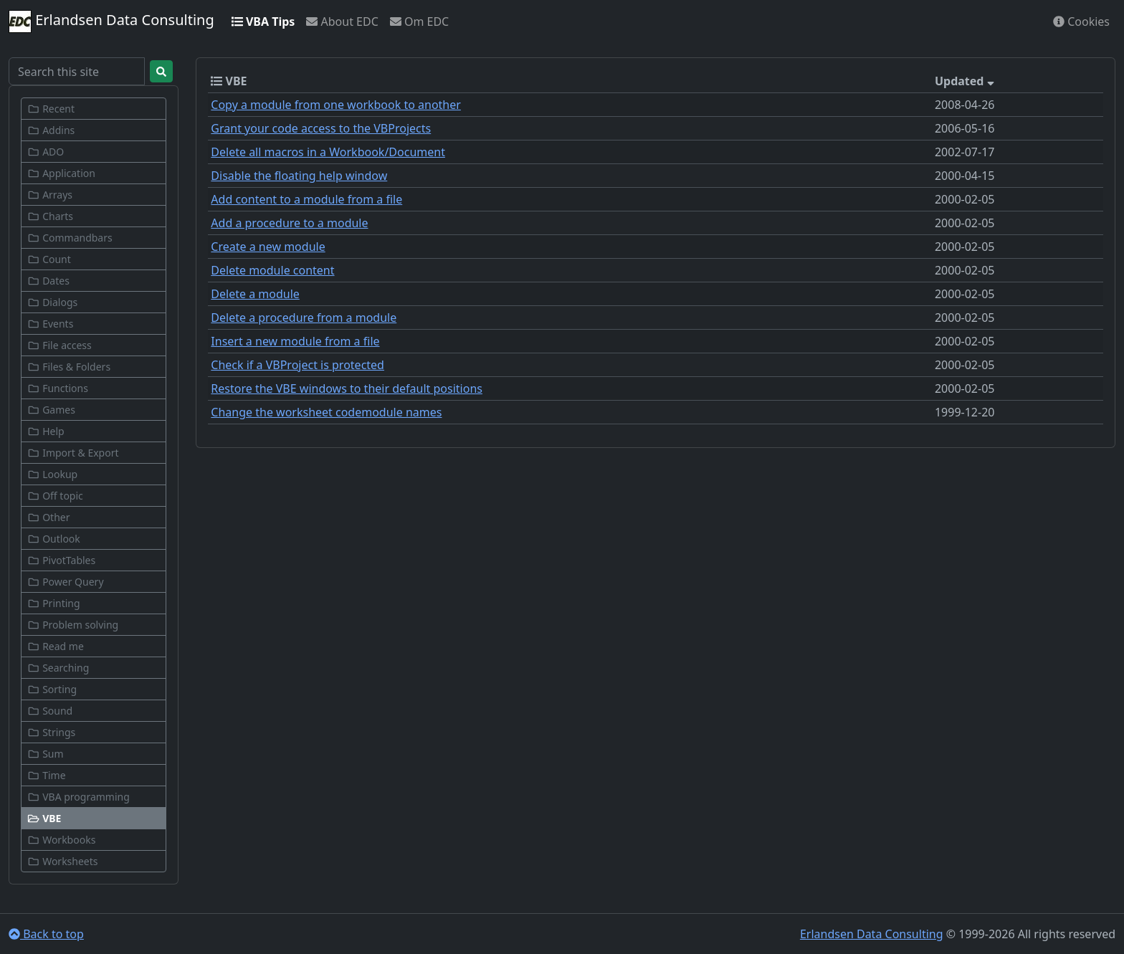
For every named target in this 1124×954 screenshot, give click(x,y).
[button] (93, 818)
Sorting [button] (52, 689)
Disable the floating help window (299, 175)
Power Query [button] (65, 581)
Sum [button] (45, 753)
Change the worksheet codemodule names (326, 412)
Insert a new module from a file (295, 341)
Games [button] (51, 409)
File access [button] (59, 345)
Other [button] (48, 517)
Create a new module (268, 246)
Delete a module (255, 294)
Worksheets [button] (62, 861)
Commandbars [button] (70, 237)
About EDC (342, 21)
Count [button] (49, 259)
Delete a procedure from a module (303, 317)
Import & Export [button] (73, 452)
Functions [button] (57, 388)
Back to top (46, 934)
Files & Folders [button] (68, 366)
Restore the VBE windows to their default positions (346, 388)
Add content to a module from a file (306, 199)
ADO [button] (45, 151)
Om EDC (419, 21)
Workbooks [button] (61, 839)
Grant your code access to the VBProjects (321, 128)
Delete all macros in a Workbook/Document (328, 152)
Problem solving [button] (72, 624)
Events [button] (50, 323)
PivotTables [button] (61, 560)
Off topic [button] (55, 495)
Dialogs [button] (52, 302)
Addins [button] (51, 130)
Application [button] (61, 173)
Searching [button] (58, 667)
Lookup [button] (52, 474)
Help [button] (46, 431)
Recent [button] (51, 108)
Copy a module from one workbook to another (336, 105)
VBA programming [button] (78, 796)
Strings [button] (51, 732)
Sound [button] (49, 710)
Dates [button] (48, 280)
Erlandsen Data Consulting (111, 21)
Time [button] (46, 775)
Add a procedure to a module (289, 223)
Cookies (1081, 21)
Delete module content (272, 270)
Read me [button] (55, 646)
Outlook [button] (53, 538)
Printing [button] (53, 603)
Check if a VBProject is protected (297, 365)
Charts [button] (50, 216)
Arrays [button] (49, 194)
